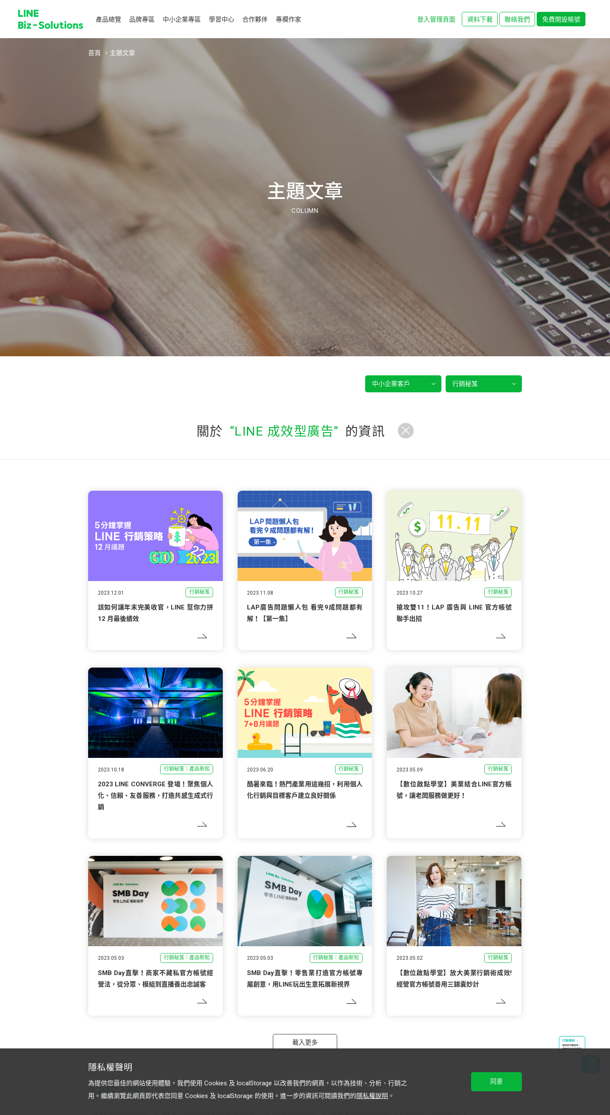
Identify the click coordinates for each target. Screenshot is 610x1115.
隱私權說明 (372, 1096)
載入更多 (305, 1042)
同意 (496, 1081)
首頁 (94, 53)
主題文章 (122, 53)
